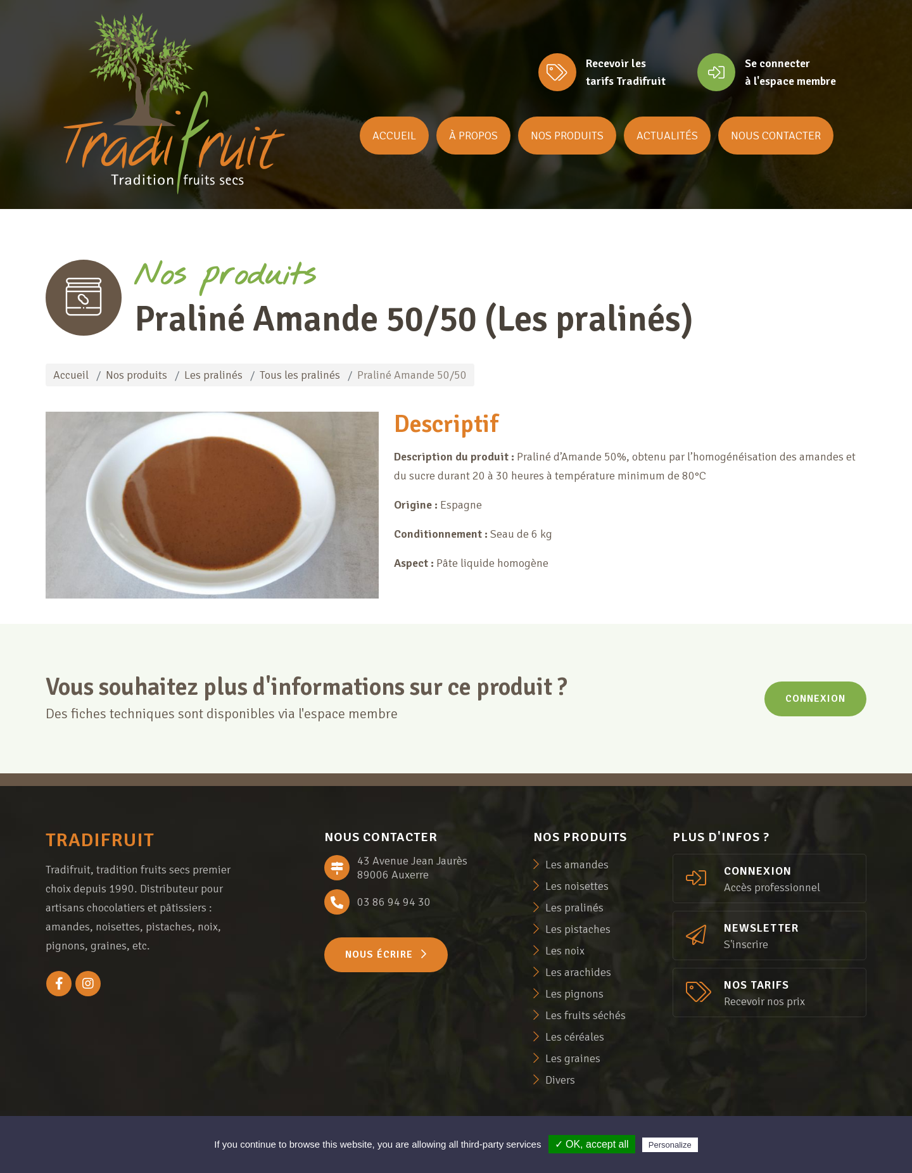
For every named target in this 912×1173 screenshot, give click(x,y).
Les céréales (574, 1037)
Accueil (394, 136)
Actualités (667, 136)
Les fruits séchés (585, 1015)
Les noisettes (577, 886)
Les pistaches (578, 929)
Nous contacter (776, 136)
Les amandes (577, 865)
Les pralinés (213, 375)
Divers (560, 1080)
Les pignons (574, 994)
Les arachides (578, 972)
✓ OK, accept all (592, 1144)
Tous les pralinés (300, 375)
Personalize (670, 1145)
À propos (473, 136)
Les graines (572, 1058)
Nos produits (567, 136)
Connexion (815, 698)
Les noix (565, 951)
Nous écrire (386, 954)
